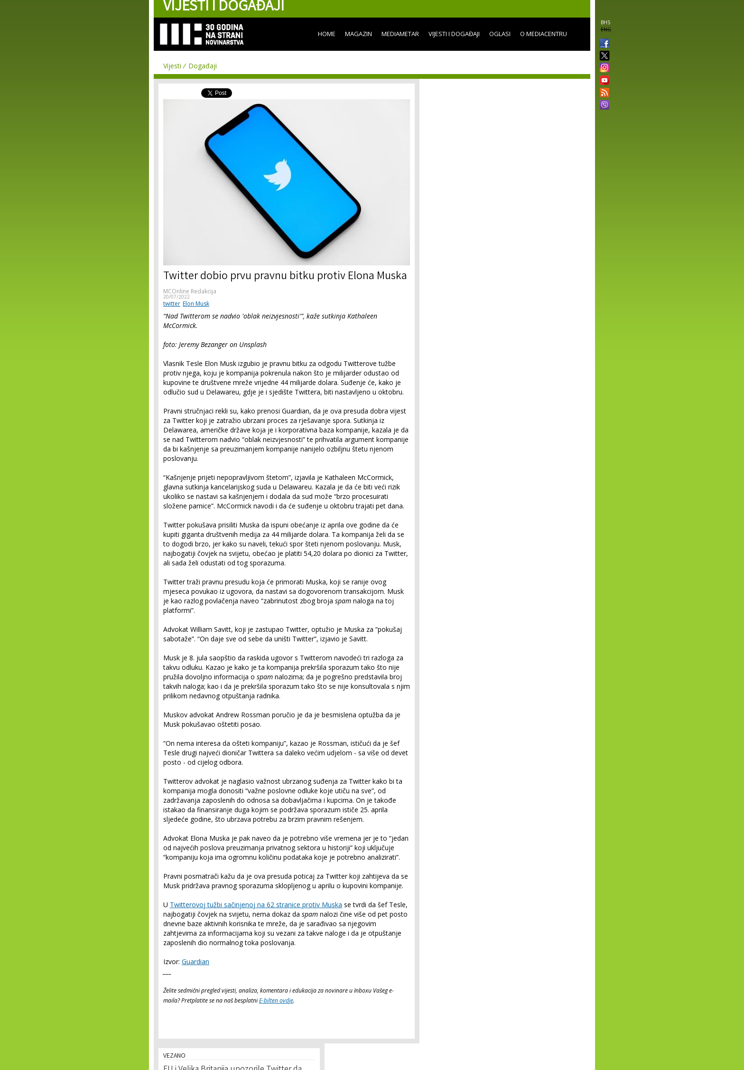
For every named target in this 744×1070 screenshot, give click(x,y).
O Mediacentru (543, 33)
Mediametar (400, 33)
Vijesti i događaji (454, 33)
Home (326, 33)
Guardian (195, 961)
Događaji (202, 65)
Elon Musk (196, 304)
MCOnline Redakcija (189, 291)
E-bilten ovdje (276, 1000)
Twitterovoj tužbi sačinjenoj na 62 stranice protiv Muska (256, 904)
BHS (605, 22)
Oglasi (500, 33)
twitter (171, 304)
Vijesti (172, 65)
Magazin (358, 33)
